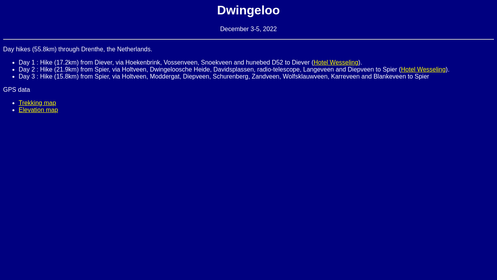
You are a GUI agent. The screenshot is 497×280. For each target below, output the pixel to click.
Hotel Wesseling (336, 62)
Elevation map (38, 110)
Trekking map (37, 103)
